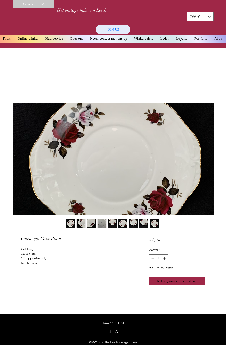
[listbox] (200, 16)
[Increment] (165, 258)
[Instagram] (116, 331)
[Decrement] (152, 258)
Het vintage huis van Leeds (82, 10)
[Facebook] (110, 331)
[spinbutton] (158, 258)
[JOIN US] (113, 29)
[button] (200, 16)
